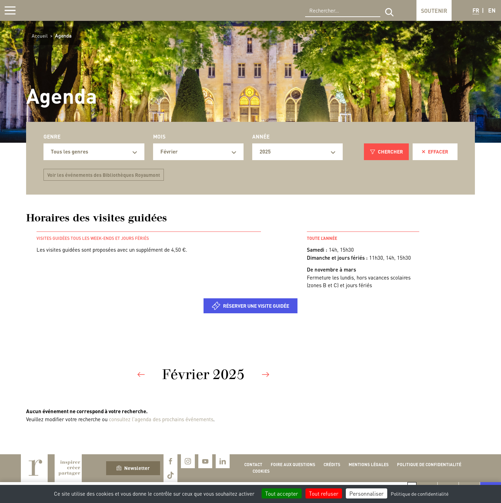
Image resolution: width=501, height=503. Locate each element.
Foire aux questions (293, 464)
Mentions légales (369, 464)
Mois (159, 136)
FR (475, 10)
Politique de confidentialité (429, 464)
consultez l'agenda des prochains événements (161, 419)
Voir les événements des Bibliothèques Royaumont (103, 175)
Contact (253, 464)
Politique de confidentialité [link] (419, 493)
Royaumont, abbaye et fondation (54, 10)
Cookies (261, 471)
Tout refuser (324, 493)
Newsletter (133, 468)
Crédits (332, 464)
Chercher (386, 151)
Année (261, 136)
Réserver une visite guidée (256, 305)
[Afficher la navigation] (10, 10)
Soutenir (434, 10)
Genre (52, 136)
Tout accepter (281, 493)
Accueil (40, 35)
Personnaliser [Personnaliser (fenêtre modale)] (366, 493)
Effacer (435, 151)
